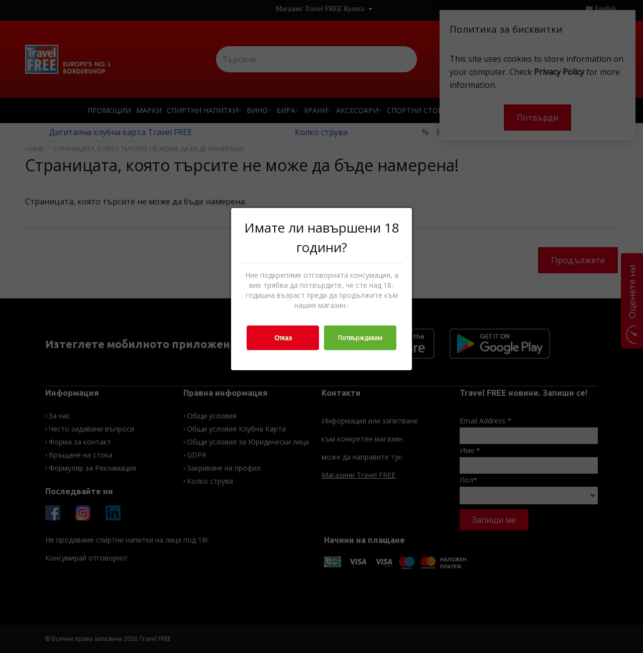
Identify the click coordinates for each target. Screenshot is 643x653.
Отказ (282, 338)
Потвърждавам (360, 338)
